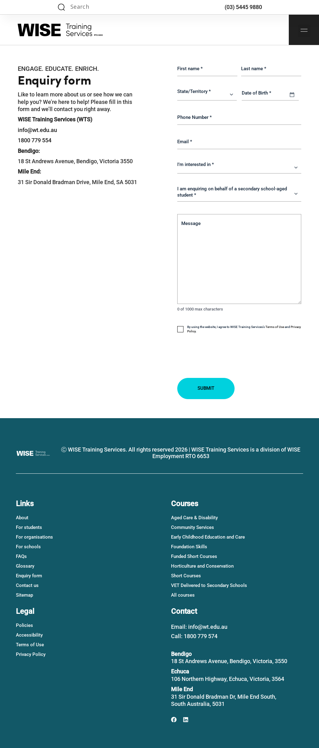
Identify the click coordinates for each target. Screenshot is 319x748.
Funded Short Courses (194, 556)
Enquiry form (29, 576)
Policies (24, 625)
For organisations (34, 537)
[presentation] (224, 369)
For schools (28, 547)
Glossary (25, 566)
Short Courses (186, 576)
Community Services (192, 527)
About (22, 518)
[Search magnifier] (61, 7)
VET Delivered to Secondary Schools (209, 585)
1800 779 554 (34, 140)
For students (29, 527)
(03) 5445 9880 (243, 7)
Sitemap (24, 595)
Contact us (27, 585)
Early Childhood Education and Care (208, 537)
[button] (304, 31)
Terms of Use (274, 327)
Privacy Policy (30, 654)
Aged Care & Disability (194, 518)
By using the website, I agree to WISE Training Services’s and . (244, 329)
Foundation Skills (189, 547)
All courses (183, 595)
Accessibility (29, 635)
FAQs (21, 556)
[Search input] (94, 7)
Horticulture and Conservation (202, 566)
